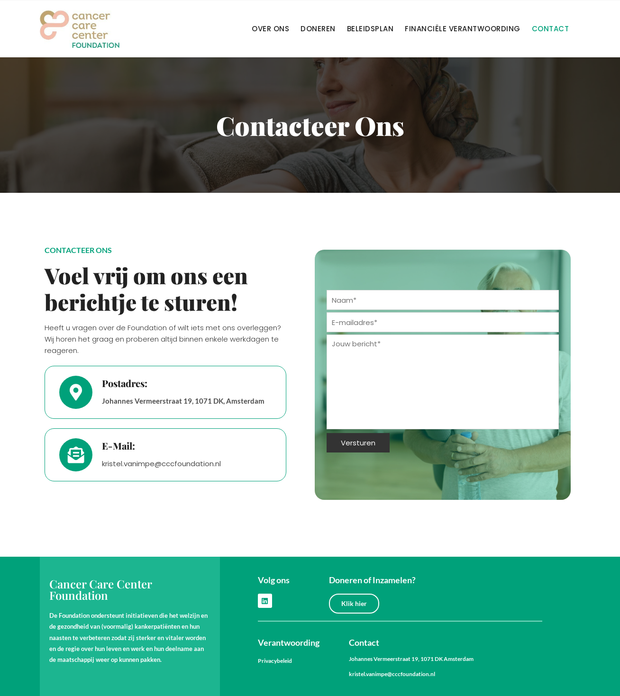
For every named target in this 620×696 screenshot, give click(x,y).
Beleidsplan (370, 29)
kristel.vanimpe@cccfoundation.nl (392, 674)
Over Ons (270, 29)
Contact (550, 29)
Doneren (318, 29)
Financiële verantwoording (462, 29)
